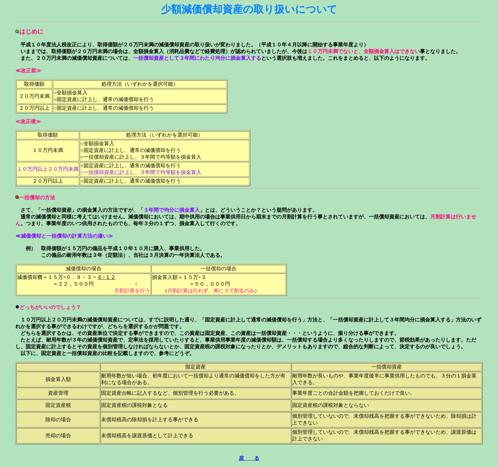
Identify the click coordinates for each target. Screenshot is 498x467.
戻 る (249, 458)
